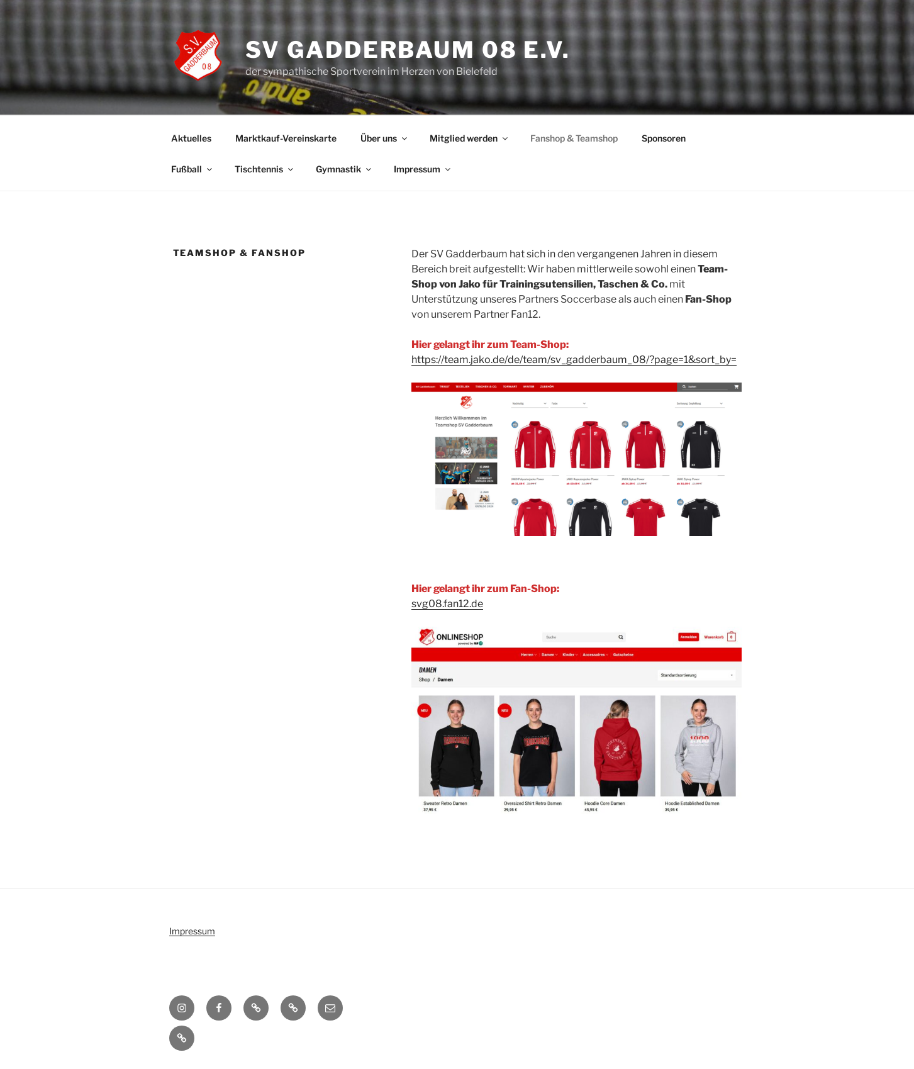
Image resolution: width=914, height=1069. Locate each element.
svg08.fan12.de (447, 604)
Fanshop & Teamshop (574, 138)
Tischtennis (265, 169)
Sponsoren (664, 138)
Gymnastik (344, 169)
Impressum (423, 169)
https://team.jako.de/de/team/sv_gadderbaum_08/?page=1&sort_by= (574, 360)
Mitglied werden (470, 138)
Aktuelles (191, 138)
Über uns (384, 138)
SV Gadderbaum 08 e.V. (408, 50)
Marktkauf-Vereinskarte (286, 138)
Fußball (192, 169)
